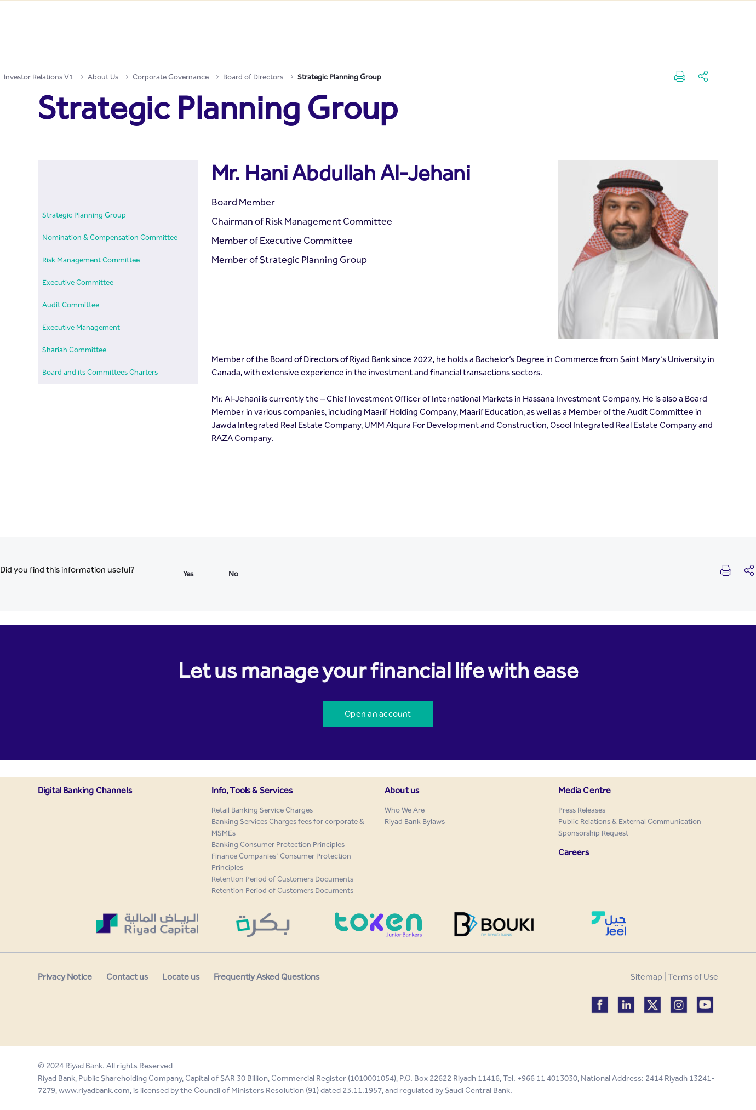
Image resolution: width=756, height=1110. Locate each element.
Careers (573, 852)
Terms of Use (693, 976)
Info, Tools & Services (252, 790)
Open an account (378, 713)
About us (402, 790)
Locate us (180, 976)
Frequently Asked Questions (266, 976)
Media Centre (584, 790)
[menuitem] (84, 215)
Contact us (127, 976)
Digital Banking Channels (85, 790)
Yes (188, 574)
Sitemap (646, 976)
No (233, 574)
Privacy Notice (65, 976)
